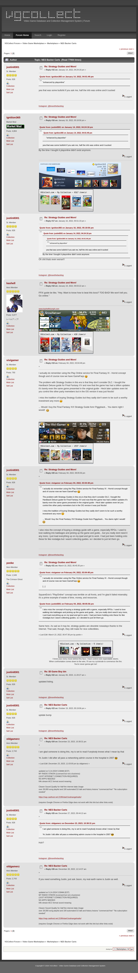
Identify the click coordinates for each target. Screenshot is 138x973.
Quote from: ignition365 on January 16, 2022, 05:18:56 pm (67, 228)
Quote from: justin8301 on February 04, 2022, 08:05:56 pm (67, 604)
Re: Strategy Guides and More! (60, 66)
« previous (123, 49)
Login (49, 35)
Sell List (9, 92)
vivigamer (12, 360)
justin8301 (12, 67)
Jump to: (109, 949)
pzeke (10, 562)
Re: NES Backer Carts (55, 705)
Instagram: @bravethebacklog (51, 106)
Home (7, 35)
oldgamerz (13, 738)
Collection (10, 86)
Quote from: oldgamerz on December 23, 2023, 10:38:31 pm (67, 823)
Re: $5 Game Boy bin (55, 671)
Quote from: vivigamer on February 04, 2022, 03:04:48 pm (66, 483)
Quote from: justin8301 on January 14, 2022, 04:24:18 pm (66, 127)
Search (37, 35)
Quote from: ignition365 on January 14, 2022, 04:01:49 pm (67, 77)
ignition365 (13, 117)
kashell (10, 283)
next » (131, 49)
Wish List (10, 89)
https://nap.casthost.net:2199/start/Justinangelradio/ (60, 797)
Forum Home (22, 35)
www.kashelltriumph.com (49, 309)
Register (61, 35)
